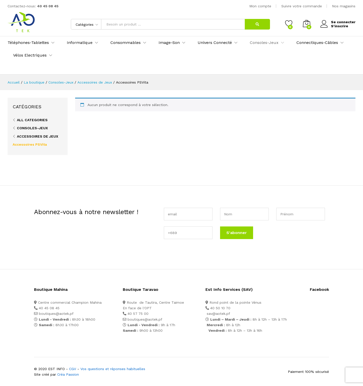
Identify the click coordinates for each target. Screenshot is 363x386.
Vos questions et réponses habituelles (112, 369)
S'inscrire (339, 26)
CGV (72, 369)
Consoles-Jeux (32, 128)
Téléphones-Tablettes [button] (28, 43)
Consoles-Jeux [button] (264, 43)
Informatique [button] (80, 43)
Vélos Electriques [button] (30, 55)
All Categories (32, 120)
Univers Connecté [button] (215, 43)
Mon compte (260, 6)
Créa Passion (68, 374)
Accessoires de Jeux (37, 136)
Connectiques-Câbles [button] (317, 43)
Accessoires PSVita (30, 144)
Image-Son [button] (169, 43)
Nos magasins (343, 6)
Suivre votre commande (301, 6)
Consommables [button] (125, 43)
